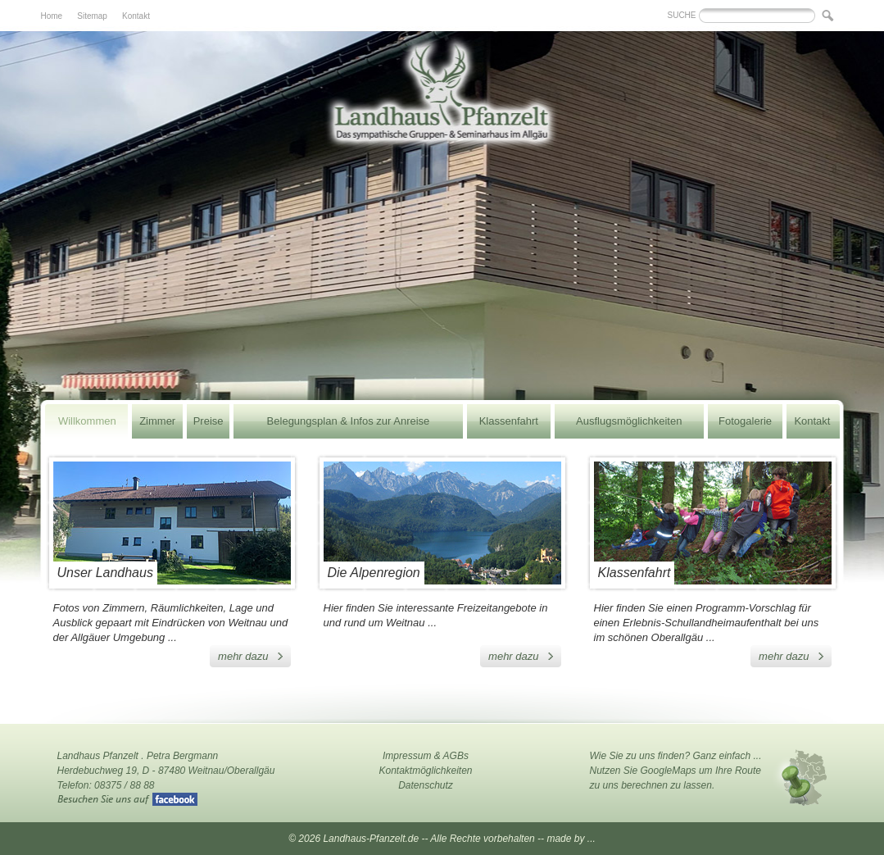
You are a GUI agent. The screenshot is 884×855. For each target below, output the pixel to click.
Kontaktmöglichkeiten (425, 770)
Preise (208, 421)
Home (52, 15)
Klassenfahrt (508, 421)
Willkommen (87, 421)
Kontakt (136, 15)
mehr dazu (243, 656)
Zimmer (157, 421)
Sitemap (92, 15)
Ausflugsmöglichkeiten (629, 421)
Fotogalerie (745, 421)
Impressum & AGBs (426, 756)
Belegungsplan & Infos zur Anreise (348, 421)
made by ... (570, 838)
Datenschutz (425, 785)
